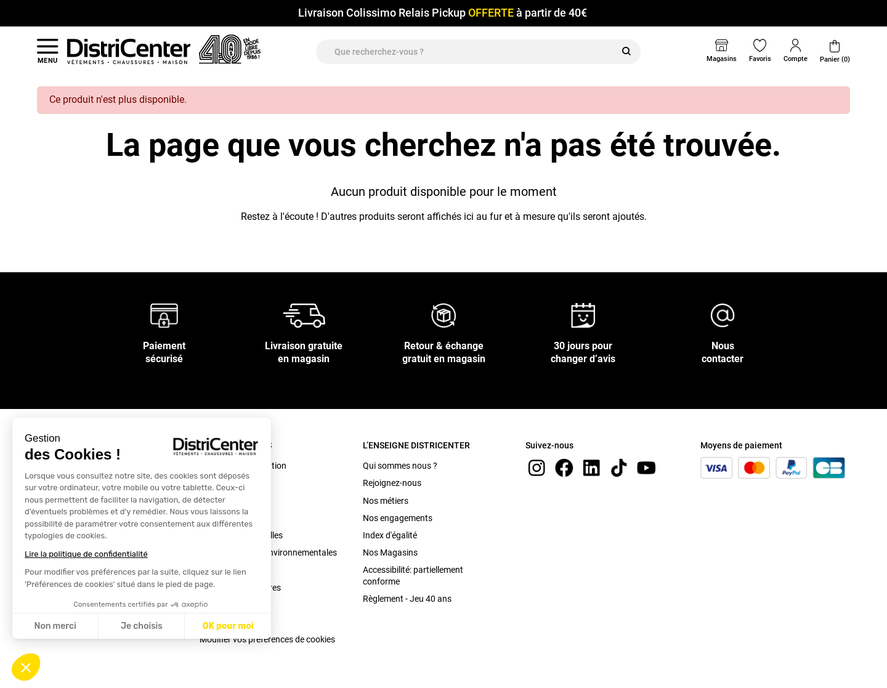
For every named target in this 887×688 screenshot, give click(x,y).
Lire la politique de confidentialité (86, 554)
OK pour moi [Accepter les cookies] (228, 626)
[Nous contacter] (722, 315)
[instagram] (536, 467)
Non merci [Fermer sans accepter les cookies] (55, 626)
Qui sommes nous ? (400, 466)
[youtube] (646, 467)
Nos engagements (397, 518)
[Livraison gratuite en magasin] (304, 315)
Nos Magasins (390, 552)
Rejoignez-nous (392, 483)
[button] (26, 667)
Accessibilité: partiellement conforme (413, 575)
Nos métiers (385, 501)
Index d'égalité (390, 535)
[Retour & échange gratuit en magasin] (443, 315)
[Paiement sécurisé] (164, 315)
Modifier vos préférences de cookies (267, 639)
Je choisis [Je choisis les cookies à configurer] (142, 626)
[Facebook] (564, 467)
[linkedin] (591, 467)
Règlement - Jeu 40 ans (407, 599)
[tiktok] (619, 467)
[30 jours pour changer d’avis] (583, 315)
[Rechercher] (626, 51)
